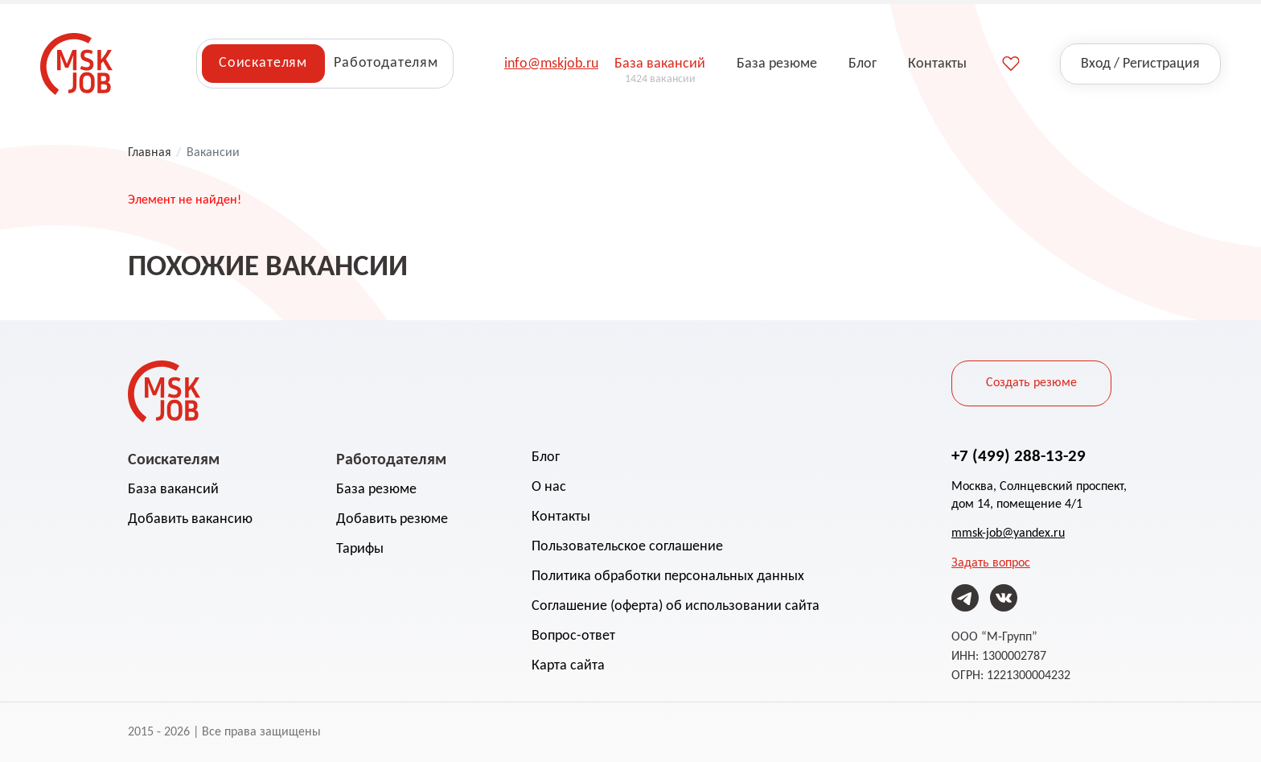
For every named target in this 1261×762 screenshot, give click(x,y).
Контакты (561, 517)
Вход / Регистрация (1140, 64)
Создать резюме (1031, 383)
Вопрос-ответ (573, 636)
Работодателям (386, 63)
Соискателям (263, 63)
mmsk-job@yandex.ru (1008, 533)
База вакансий (173, 489)
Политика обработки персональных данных (668, 576)
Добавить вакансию (190, 519)
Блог (546, 457)
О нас (549, 487)
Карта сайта (568, 665)
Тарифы (360, 549)
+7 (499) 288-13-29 (1018, 455)
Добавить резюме (392, 519)
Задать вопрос (990, 563)
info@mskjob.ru (551, 64)
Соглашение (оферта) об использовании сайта (675, 606)
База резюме (376, 489)
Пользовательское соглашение (627, 546)
